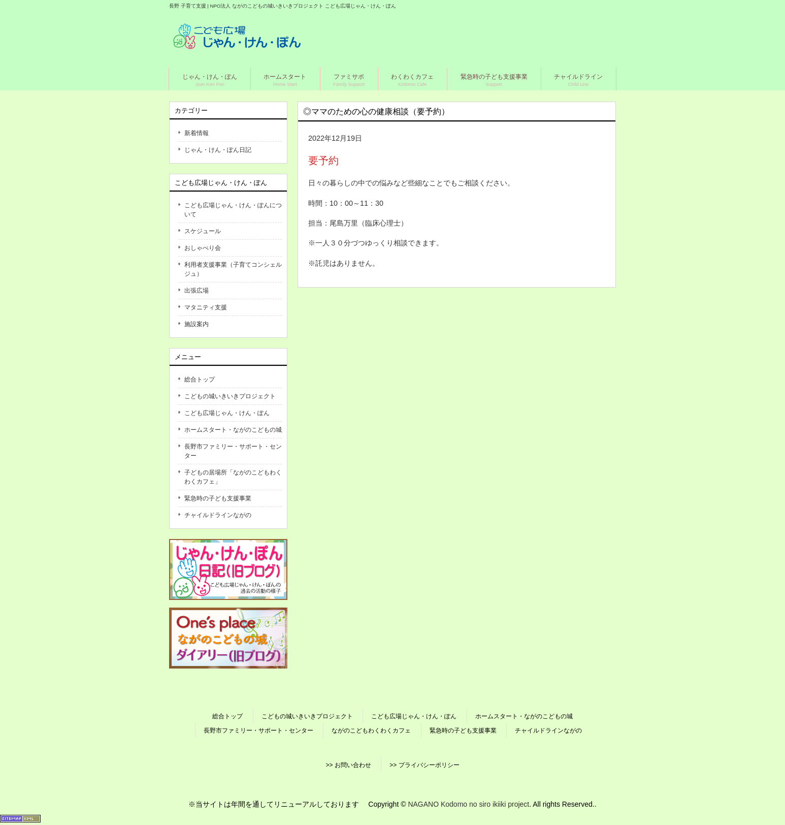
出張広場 (196, 290)
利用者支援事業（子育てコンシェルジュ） (233, 269)
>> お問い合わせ (348, 765)
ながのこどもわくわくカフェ (371, 730)
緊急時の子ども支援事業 (217, 498)
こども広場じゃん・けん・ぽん (227, 413)
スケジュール (202, 231)
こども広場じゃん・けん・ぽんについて (233, 210)
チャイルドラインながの (217, 515)
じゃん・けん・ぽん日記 (217, 149)
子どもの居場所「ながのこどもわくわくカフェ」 (233, 477)
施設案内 (196, 324)
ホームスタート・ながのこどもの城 (233, 429)
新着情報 (196, 133)
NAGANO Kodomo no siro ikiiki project (468, 804)
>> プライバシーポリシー (424, 765)
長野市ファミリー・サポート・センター (233, 451)
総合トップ (199, 379)
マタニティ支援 (205, 307)
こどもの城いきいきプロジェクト (230, 396)
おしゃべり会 (202, 247)
